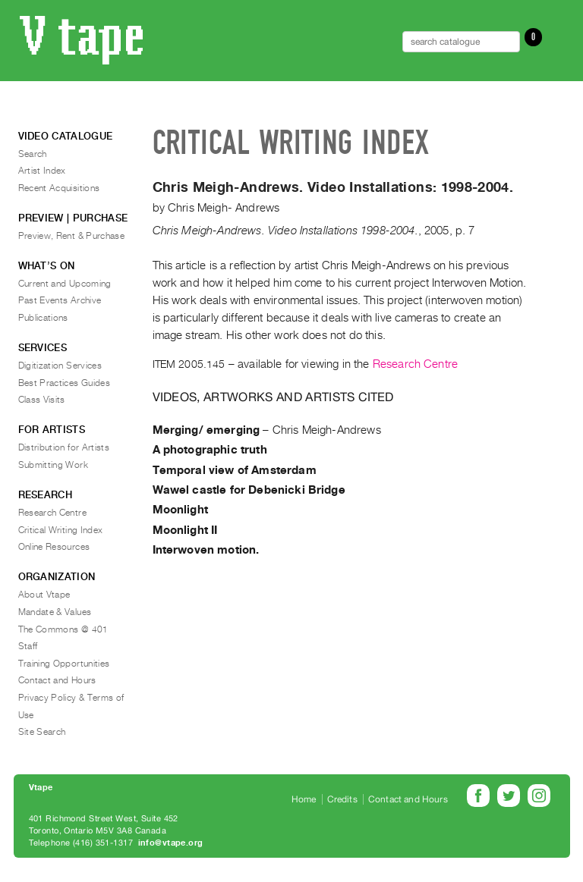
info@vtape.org (170, 843)
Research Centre (415, 364)
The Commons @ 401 (63, 629)
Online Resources (54, 546)
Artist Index (42, 170)
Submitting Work (53, 465)
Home (304, 799)
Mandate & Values (55, 612)
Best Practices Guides (64, 383)
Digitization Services (60, 365)
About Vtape (44, 594)
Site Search (42, 732)
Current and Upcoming (65, 283)
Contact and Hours (57, 680)
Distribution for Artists (64, 447)
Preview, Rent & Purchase (71, 236)
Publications (43, 317)
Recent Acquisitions (59, 188)
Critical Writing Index (60, 530)
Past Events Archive (60, 300)
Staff (28, 646)
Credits (342, 799)
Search (32, 154)
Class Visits (41, 399)
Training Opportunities (64, 663)
